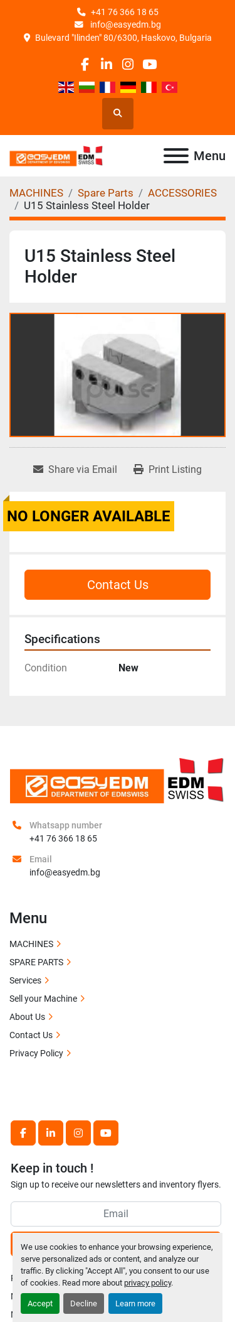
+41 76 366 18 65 (125, 12)
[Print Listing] (167, 470)
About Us (27, 1017)
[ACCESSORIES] (182, 193)
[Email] (116, 1214)
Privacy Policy (36, 1053)
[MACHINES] (36, 193)
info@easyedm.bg (124, 24)
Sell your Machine (43, 999)
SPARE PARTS (36, 962)
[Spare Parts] (105, 193)
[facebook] (85, 64)
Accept (40, 1303)
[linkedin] (106, 64)
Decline (83, 1303)
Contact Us (118, 584)
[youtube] (149, 64)
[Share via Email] (75, 470)
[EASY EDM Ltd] (117, 779)
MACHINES (31, 944)
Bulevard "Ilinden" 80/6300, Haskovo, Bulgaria (123, 38)
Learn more (135, 1303)
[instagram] (128, 64)
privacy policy (147, 1282)
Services (25, 980)
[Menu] (176, 155)
